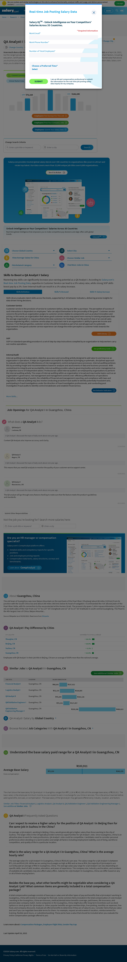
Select (35, 69)
